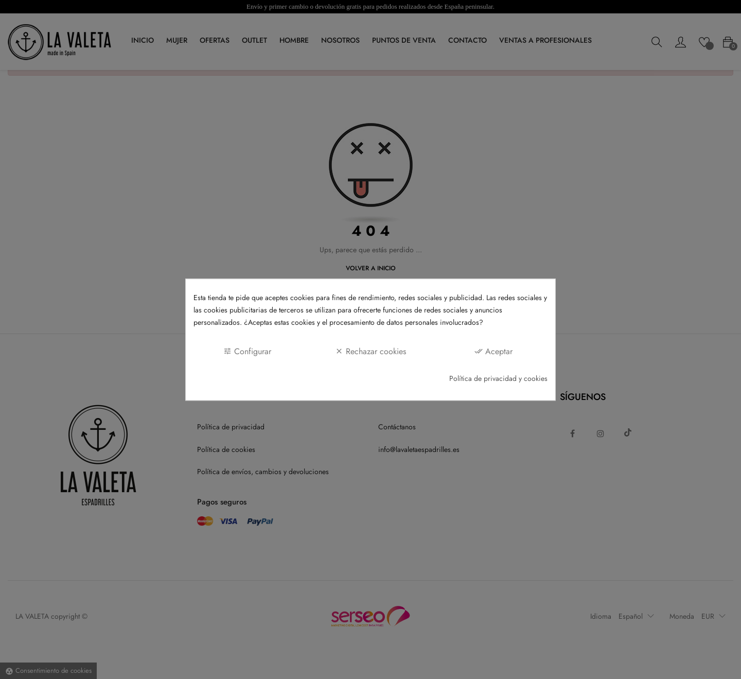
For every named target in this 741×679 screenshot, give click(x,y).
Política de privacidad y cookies (498, 378)
